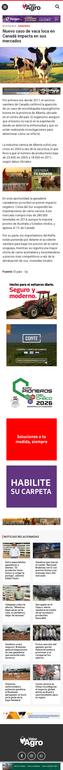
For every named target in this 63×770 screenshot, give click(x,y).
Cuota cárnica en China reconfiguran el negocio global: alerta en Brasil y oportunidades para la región (46, 691)
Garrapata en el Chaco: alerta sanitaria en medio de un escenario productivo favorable (45, 611)
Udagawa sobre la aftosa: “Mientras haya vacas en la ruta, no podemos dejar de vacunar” (15, 610)
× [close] (57, 765)
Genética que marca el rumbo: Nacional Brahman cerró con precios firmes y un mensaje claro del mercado (46, 569)
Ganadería (24, 26)
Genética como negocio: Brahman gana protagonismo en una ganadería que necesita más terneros (16, 651)
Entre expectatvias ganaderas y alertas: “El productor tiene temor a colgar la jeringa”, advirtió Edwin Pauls (15, 570)
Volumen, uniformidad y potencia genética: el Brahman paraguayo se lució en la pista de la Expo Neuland (15, 692)
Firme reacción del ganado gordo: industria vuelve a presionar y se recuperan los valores (45, 651)
